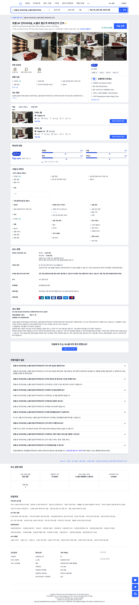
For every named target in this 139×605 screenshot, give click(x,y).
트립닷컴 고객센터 (109, 528)
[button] (88, 3)
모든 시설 (15, 87)
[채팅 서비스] (135, 594)
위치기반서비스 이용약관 (42, 576)
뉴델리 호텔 (90, 461)
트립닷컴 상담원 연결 (96, 528)
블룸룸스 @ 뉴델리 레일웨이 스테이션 (88, 504)
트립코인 (38, 528)
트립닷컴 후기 (64, 532)
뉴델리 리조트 (15, 540)
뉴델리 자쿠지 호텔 (53, 540)
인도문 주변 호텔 (79, 516)
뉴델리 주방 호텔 (41, 540)
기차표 (56, 3)
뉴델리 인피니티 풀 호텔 (85, 540)
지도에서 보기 (95, 100)
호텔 (68, 461)
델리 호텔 (82, 461)
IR (61, 556)
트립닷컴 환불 (27, 532)
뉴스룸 (37, 560)
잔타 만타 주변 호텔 (50, 520)
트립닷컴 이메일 (47, 528)
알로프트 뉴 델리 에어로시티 (38, 504)
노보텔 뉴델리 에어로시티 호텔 (39, 508)
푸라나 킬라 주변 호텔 (92, 516)
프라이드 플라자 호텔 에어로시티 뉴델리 (113, 504)
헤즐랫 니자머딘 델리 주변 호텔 (81, 520)
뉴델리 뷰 (32, 540)
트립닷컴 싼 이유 (68, 528)
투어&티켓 (36, 3)
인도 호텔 (75, 461)
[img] (34, 46)
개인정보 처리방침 (40, 570)
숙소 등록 (63, 566)
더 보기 (14, 98)
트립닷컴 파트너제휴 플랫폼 (68, 563)
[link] (111, 3)
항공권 (27, 3)
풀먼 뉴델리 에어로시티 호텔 (77, 508)
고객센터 (13, 556)
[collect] (135, 580)
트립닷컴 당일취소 (16, 532)
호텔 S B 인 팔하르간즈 (56, 504)
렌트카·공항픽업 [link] (67, 3)
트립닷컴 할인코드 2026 (90, 532)
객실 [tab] (13, 107)
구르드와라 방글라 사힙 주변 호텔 (39, 516)
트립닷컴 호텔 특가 (28, 528)
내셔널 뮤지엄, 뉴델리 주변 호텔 (33, 520)
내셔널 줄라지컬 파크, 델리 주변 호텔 (62, 516)
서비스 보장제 (15, 560)
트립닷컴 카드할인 (52, 532)
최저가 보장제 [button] (108, 27)
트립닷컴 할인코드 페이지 (74, 451)
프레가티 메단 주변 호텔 (108, 516)
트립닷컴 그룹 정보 (41, 573)
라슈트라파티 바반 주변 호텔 (19, 516)
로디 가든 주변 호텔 (16, 520)
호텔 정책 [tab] (34, 107)
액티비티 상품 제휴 (66, 573)
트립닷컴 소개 (39, 556)
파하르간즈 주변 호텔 (64, 520)
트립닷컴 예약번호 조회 (81, 528)
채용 (36, 563)
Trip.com (62, 461)
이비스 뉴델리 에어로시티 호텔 (20, 504)
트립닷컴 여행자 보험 (39, 532)
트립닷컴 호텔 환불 (75, 532)
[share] (135, 587)
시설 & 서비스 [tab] (23, 107)
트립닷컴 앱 (57, 528)
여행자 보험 (80, 3)
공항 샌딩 (16, 179)
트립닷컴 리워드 (65, 560)
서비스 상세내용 (15, 563)
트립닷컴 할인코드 (16, 528)
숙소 (20, 3)
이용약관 (38, 566)
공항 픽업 (55, 176)
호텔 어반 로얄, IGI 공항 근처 (58, 508)
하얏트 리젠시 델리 (70, 504)
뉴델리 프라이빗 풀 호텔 (101, 540)
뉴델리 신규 (23, 540)
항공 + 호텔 (47, 3)
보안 (61, 576)
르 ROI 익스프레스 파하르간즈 (19, 508)
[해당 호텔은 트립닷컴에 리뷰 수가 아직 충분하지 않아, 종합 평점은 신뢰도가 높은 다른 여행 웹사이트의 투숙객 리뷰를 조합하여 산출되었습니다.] (30, 158)
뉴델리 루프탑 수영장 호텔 (68, 540)
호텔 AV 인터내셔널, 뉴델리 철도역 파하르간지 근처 (38, 23)
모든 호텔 (63, 570)
